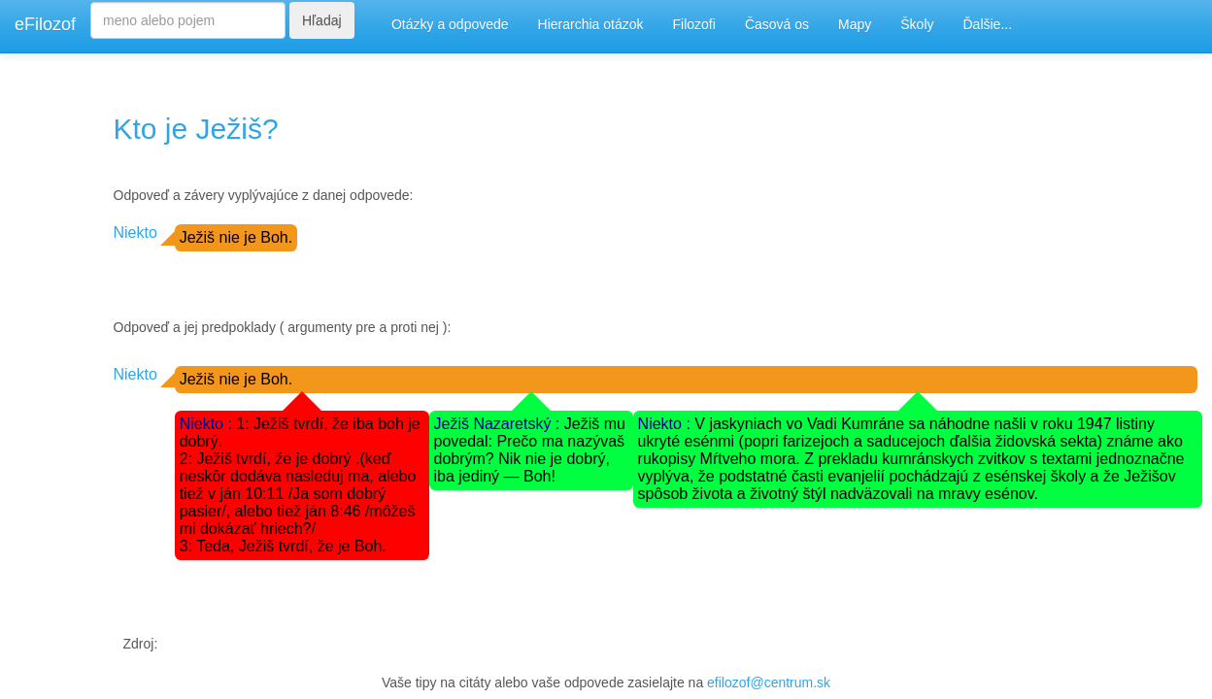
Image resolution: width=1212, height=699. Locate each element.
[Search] (188, 20)
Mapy (854, 24)
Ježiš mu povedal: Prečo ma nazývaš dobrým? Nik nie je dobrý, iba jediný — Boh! (529, 450)
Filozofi (694, 24)
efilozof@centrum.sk (768, 682)
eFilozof (45, 24)
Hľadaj (322, 20)
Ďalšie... (988, 24)
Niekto (135, 232)
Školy (916, 24)
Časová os (777, 24)
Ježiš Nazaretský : (499, 424)
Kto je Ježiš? (196, 129)
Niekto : (208, 424)
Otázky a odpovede (450, 24)
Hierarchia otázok (591, 24)
